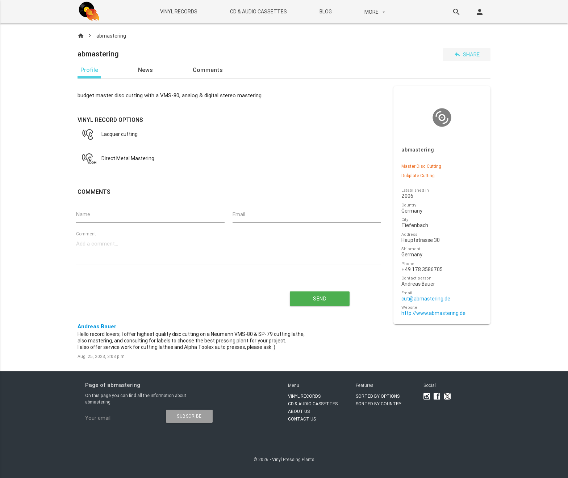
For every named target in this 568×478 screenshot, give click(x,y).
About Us (299, 411)
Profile (89, 69)
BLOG (325, 11)
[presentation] (163, 296)
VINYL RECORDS (178, 11)
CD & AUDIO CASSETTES (258, 11)
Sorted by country (378, 403)
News (145, 69)
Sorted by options (378, 396)
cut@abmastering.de (425, 299)
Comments (208, 69)
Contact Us (302, 419)
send (319, 298)
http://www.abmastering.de (433, 313)
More (375, 12)
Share (467, 54)
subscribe (189, 416)
